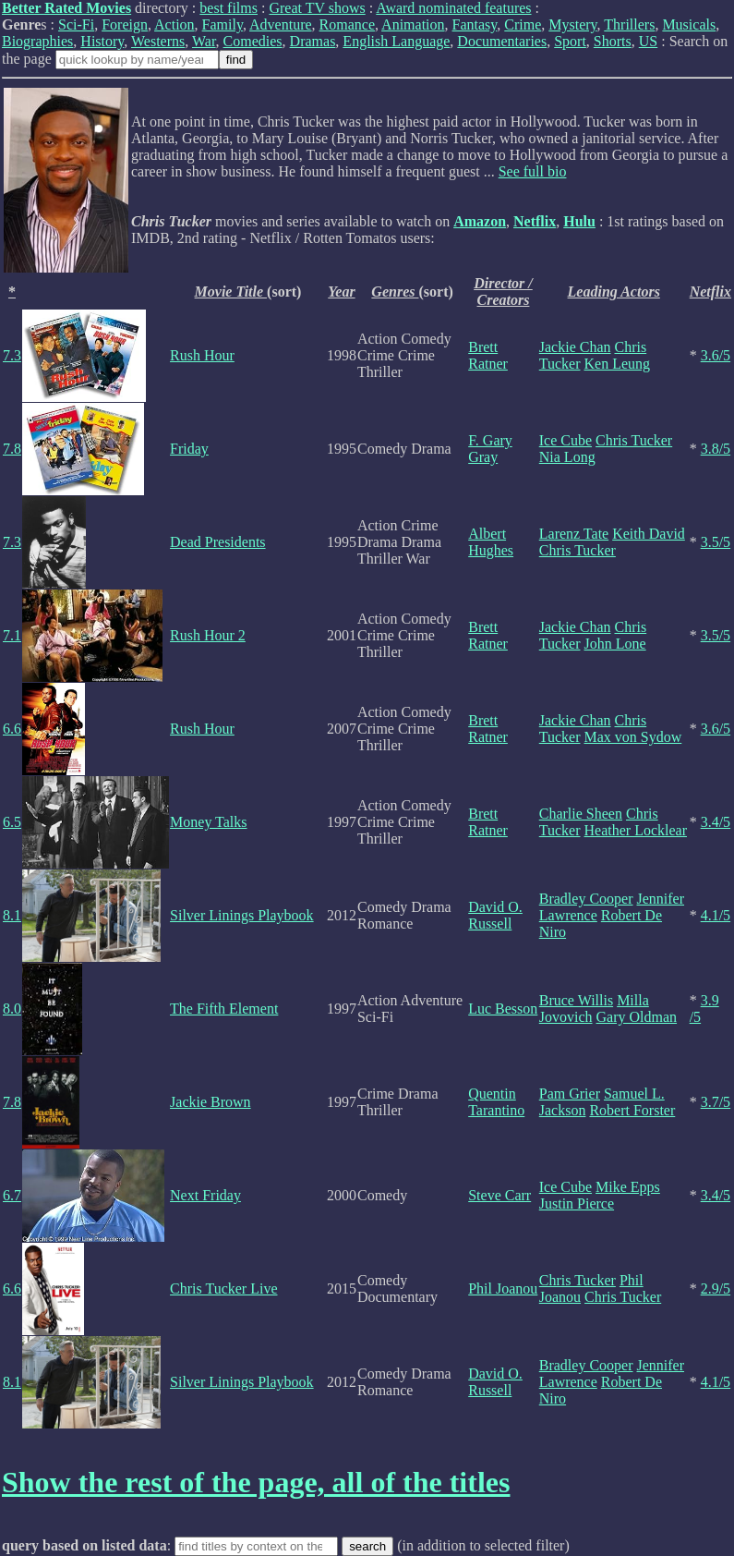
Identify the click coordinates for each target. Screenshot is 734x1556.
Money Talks (208, 822)
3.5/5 (715, 542)
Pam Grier (569, 1093)
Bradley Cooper (586, 898)
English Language (396, 41)
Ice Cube (565, 440)
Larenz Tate (573, 533)
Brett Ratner (488, 355)
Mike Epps (628, 1187)
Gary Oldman (637, 1017)
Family (222, 24)
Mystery (572, 24)
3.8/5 (715, 448)
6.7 (12, 1195)
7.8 (12, 448)
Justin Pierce (576, 1203)
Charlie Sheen (580, 813)
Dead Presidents (218, 542)
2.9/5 (715, 1288)
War (204, 41)
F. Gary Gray (490, 448)
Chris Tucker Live (223, 1288)
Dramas (313, 41)
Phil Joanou (502, 1288)
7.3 (12, 355)
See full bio (533, 171)
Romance (347, 24)
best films (228, 8)
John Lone (615, 643)
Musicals (689, 24)
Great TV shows (317, 8)
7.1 (12, 635)
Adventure (280, 24)
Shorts (613, 41)
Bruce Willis (576, 1000)
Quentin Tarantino (496, 1102)
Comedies (253, 41)
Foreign (125, 24)
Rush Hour (202, 355)
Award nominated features (453, 8)
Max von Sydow (633, 737)
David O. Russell (495, 915)
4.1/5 (715, 915)
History (102, 41)
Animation (412, 24)
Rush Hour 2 (208, 635)
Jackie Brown (210, 1102)
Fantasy (475, 24)
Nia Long (567, 457)
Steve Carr (499, 1195)
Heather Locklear (635, 830)
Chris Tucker (634, 440)
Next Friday (205, 1195)
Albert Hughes (490, 542)
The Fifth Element (224, 1008)
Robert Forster (632, 1110)
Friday (189, 448)
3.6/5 (715, 355)
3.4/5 (715, 822)
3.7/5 (715, 1102)
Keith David (648, 533)
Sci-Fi (76, 24)
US (648, 41)
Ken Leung (617, 363)
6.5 (12, 822)
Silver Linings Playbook (242, 915)
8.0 (12, 1008)
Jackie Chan (575, 347)
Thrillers (629, 24)
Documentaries (502, 41)
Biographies (37, 41)
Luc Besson (502, 1008)
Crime (522, 24)
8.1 (12, 915)
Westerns (158, 41)
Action (174, 24)
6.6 (12, 728)
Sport (570, 41)
